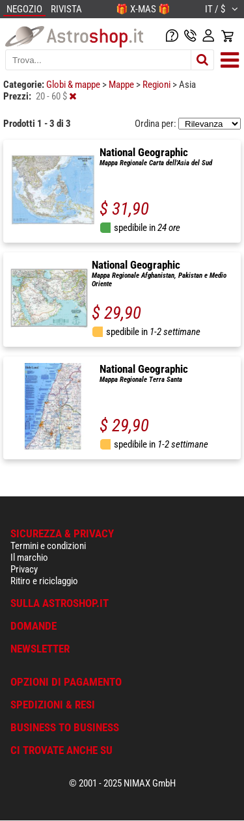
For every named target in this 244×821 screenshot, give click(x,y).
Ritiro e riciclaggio (44, 581)
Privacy (24, 569)
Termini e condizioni (48, 546)
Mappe (122, 84)
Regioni (157, 84)
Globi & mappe (74, 84)
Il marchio (29, 557)
